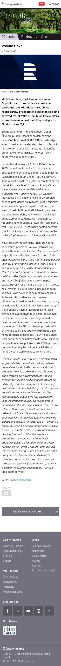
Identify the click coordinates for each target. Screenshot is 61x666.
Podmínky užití (40, 654)
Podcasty (8, 586)
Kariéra (36, 560)
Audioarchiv (10, 582)
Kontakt (36, 565)
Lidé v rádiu (39, 555)
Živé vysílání (10, 577)
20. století (9, 37)
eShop (7, 560)
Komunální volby (13, 550)
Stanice (7, 555)
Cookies (7, 654)
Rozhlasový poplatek (44, 570)
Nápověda (38, 550)
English (7, 657)
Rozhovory (29, 37)
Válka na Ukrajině (13, 546)
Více (45, 37)
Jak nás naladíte (41, 546)
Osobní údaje (22, 654)
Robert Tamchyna (20, 479)
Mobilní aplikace (12, 591)
